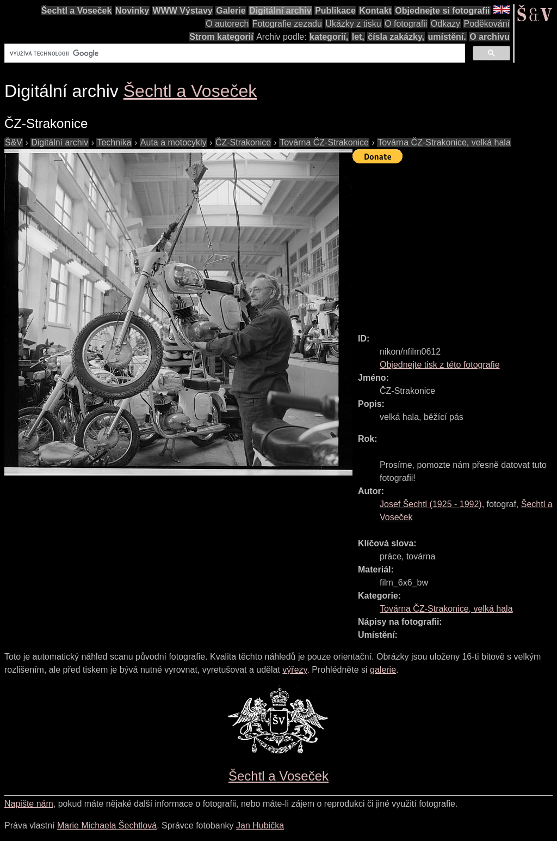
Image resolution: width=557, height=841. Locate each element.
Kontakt (375, 10)
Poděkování (486, 23)
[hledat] (233, 53)
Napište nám (28, 803)
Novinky (132, 10)
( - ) (431, 504)
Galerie (230, 10)
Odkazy (445, 23)
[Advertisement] (454, 243)
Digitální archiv (280, 10)
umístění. (447, 36)
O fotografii (406, 23)
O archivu (489, 36)
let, (358, 36)
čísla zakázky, (396, 36)
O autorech (227, 23)
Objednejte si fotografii (442, 10)
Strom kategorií (221, 36)
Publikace (335, 10)
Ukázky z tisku (353, 23)
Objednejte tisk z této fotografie (440, 364)
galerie (383, 669)
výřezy (294, 669)
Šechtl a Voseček (76, 10)
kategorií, (329, 36)
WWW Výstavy (183, 10)
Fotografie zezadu (287, 23)
